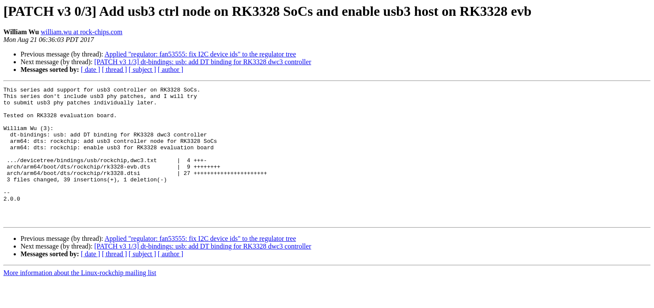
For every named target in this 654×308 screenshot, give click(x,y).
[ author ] (170, 69)
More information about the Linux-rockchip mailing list (79, 299)
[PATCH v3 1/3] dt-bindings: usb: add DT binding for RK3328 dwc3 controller (202, 61)
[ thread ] (114, 69)
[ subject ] (142, 69)
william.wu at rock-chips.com (81, 32)
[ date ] (90, 69)
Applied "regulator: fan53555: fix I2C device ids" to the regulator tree (200, 54)
